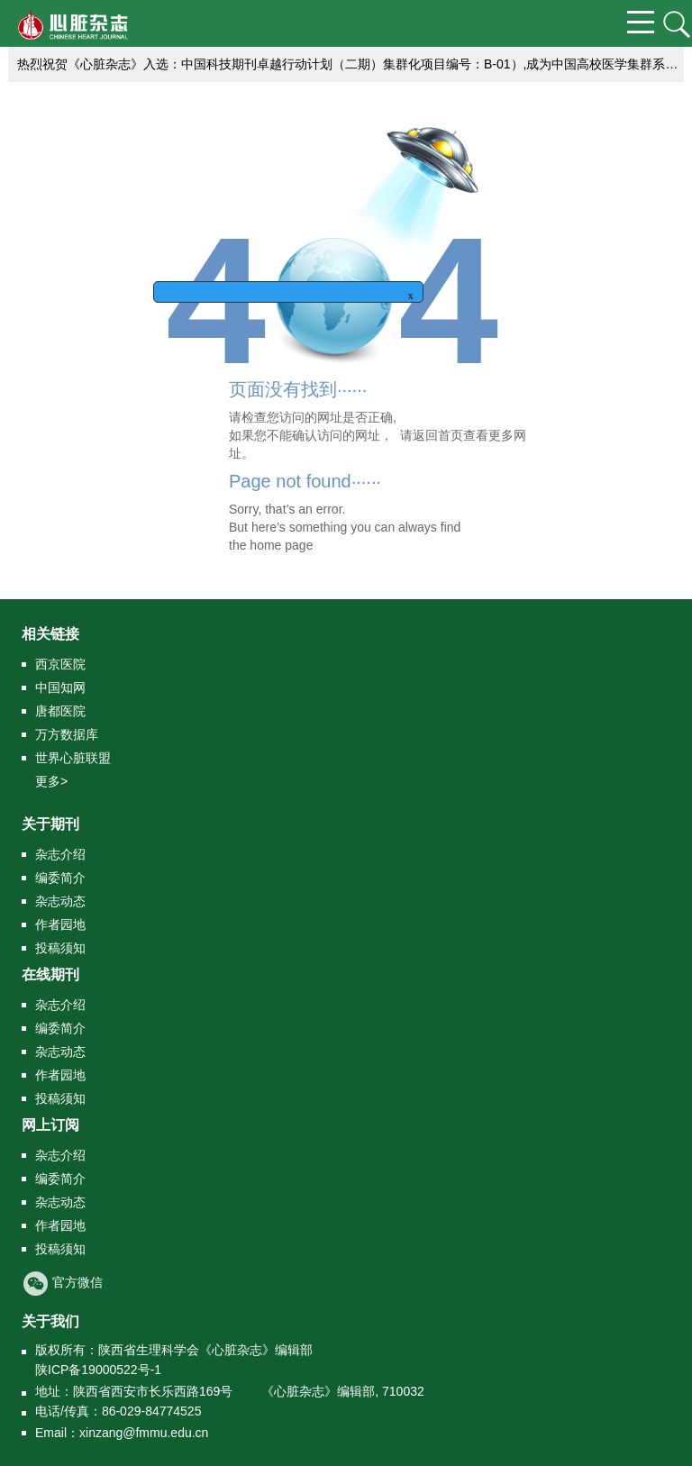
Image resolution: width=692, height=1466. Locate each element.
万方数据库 (66, 734)
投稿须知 (60, 948)
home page (281, 545)
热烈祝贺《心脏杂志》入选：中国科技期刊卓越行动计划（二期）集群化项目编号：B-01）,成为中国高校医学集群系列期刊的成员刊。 (350, 64)
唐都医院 (60, 711)
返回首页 (438, 435)
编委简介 (60, 877)
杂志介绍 (60, 854)
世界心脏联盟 (73, 758)
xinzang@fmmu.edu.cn (143, 1432)
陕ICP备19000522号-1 (98, 1369)
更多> (51, 781)
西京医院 (60, 664)
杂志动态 (60, 901)
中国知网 (60, 687)
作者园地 (60, 924)
